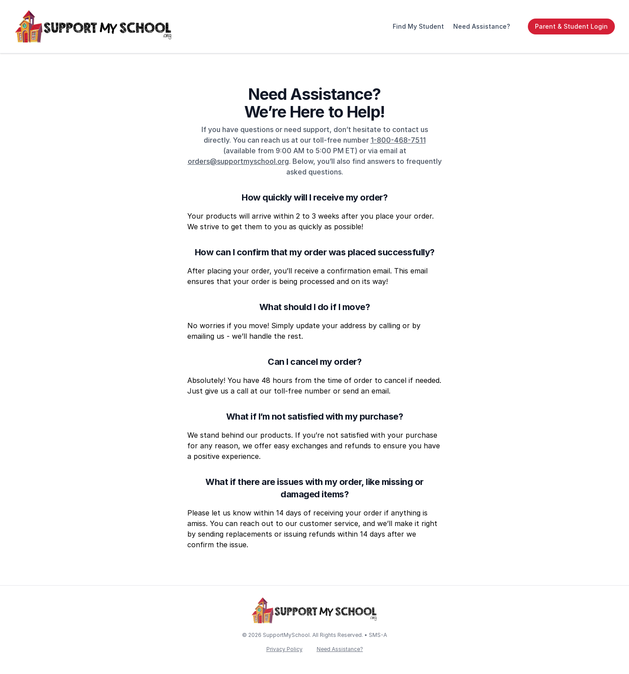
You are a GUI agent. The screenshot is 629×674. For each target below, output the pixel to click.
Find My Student (418, 26)
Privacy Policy (284, 649)
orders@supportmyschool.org (238, 161)
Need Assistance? (481, 26)
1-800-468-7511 (398, 140)
